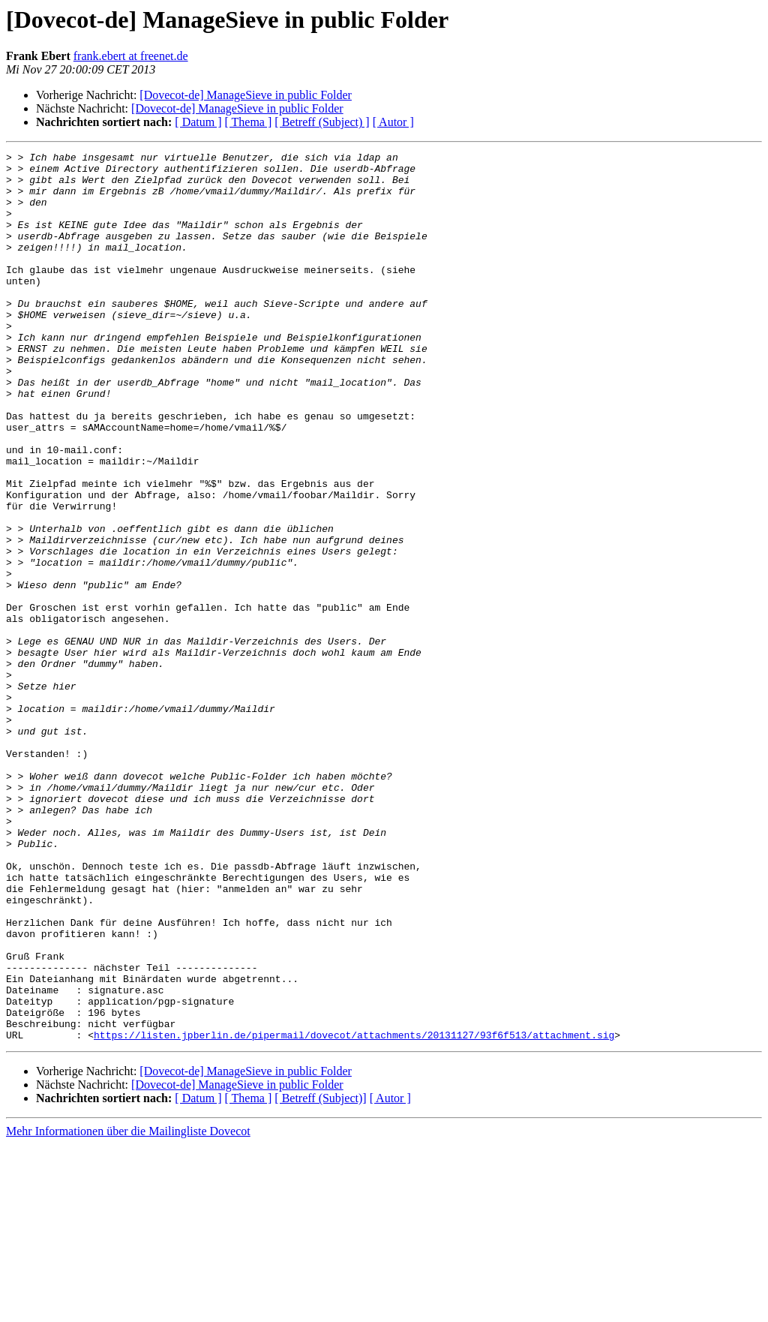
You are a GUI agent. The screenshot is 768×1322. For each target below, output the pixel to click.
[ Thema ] (248, 122)
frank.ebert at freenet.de (131, 56)
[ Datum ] (198, 122)
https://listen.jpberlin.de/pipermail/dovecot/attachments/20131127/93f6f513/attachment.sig (354, 1212)
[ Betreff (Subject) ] (321, 122)
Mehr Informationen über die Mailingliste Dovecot (128, 1308)
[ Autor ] (393, 122)
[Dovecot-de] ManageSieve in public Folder (246, 95)
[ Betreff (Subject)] (320, 1275)
